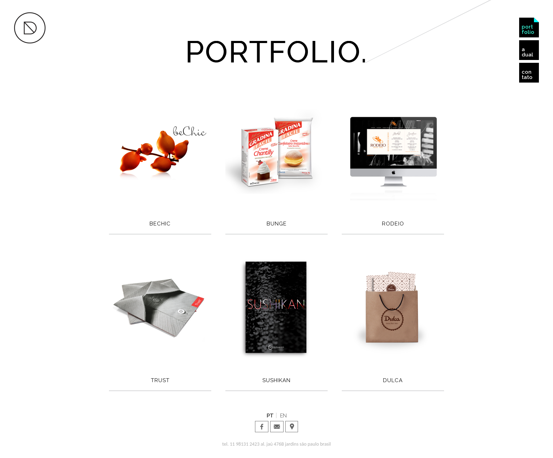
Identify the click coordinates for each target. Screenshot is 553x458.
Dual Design (29, 27)
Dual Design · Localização (291, 426)
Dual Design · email (277, 426)
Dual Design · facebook (261, 426)
